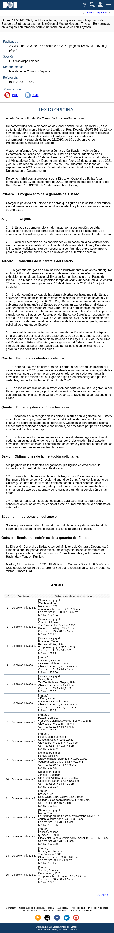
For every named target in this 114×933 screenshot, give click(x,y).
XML (35, 95)
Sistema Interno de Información (38, 910)
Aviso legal (62, 908)
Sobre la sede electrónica (31, 908)
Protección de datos (98, 908)
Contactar (11, 908)
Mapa (51, 908)
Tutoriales (62, 910)
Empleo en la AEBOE (81, 910)
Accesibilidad (78, 908)
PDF (15, 95)
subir (104, 894)
